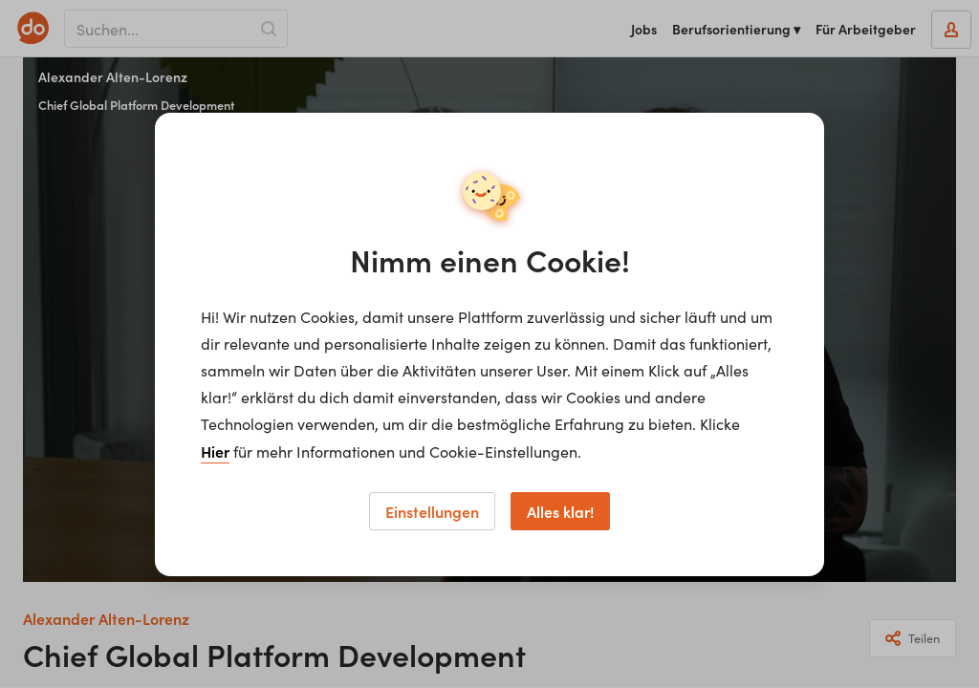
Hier (215, 451)
